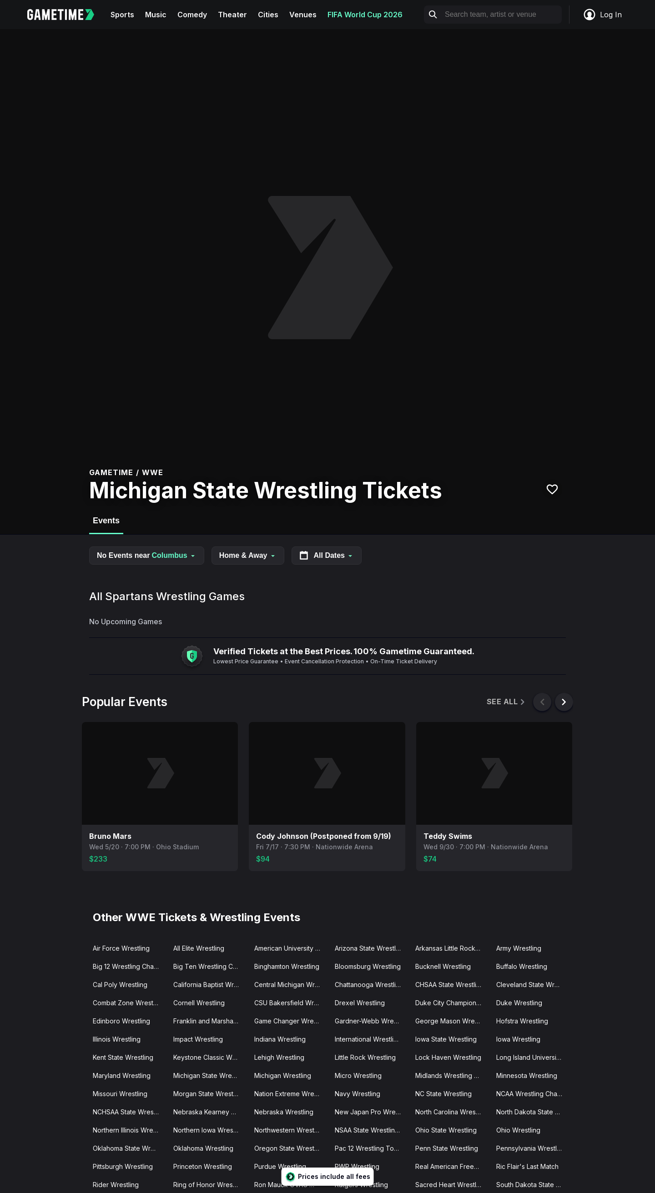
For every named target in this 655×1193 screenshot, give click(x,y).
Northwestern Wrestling (289, 1130)
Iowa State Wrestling (446, 1039)
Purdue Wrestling (280, 1166)
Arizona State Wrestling (370, 948)
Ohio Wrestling (518, 1130)
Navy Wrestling (357, 1094)
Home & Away (248, 555)
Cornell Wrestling (199, 1003)
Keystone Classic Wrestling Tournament (210, 1057)
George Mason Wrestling (452, 1021)
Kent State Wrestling (123, 1057)
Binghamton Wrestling (286, 966)
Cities (268, 14)
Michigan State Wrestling (210, 1075)
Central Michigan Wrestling (291, 984)
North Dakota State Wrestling (532, 1112)
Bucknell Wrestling (443, 966)
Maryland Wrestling (122, 1075)
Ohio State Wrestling (446, 1130)
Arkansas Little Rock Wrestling (452, 948)
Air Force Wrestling (121, 948)
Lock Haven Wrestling (448, 1057)
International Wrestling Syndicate (371, 1039)
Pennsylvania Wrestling (531, 1148)
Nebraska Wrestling (283, 1112)
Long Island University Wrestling (532, 1057)
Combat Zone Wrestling (128, 1003)
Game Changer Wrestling (291, 1021)
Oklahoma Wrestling (203, 1148)
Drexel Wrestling (360, 1003)
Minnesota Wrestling (526, 1075)
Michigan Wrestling (282, 1075)
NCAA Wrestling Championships (532, 1094)
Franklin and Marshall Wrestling (210, 1021)
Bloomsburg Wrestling (368, 966)
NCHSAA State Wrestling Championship (129, 1112)
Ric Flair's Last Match (527, 1166)
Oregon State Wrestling (289, 1148)
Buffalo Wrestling (521, 966)
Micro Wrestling (358, 1075)
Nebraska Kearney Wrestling (210, 1112)
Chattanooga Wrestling (369, 984)
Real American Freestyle (451, 1166)
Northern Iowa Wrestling (209, 1130)
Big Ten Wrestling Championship (210, 966)
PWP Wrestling (357, 1166)
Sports (122, 14)
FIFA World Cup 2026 (365, 14)
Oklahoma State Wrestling (129, 1148)
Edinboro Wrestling (121, 1021)
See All (506, 701)
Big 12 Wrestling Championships (129, 966)
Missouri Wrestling (120, 1094)
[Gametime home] (66, 14)
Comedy (192, 14)
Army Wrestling (518, 948)
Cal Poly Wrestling (120, 984)
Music (155, 14)
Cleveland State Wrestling (532, 984)
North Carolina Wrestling (451, 1112)
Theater (232, 14)
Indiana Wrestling (280, 1039)
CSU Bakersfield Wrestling (291, 1003)
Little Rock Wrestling (365, 1057)
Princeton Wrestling (202, 1166)
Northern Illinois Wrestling (129, 1130)
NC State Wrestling (443, 1094)
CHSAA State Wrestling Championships (452, 984)
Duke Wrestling (519, 1003)
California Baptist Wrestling (210, 984)
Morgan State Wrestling (208, 1094)
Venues (303, 14)
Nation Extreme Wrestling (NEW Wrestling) (291, 1094)
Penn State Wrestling (446, 1148)
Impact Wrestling (198, 1039)
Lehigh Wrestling (279, 1057)
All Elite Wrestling (198, 948)
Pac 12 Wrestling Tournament (371, 1148)
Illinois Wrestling (117, 1039)
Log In (602, 14)
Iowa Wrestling (518, 1039)
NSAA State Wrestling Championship (371, 1130)
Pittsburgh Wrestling (123, 1166)
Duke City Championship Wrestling (452, 1003)
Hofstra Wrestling (522, 1021)
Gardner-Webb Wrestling (371, 1021)
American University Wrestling (291, 948)
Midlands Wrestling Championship (452, 1075)
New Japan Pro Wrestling (371, 1112)
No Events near (146, 555)
